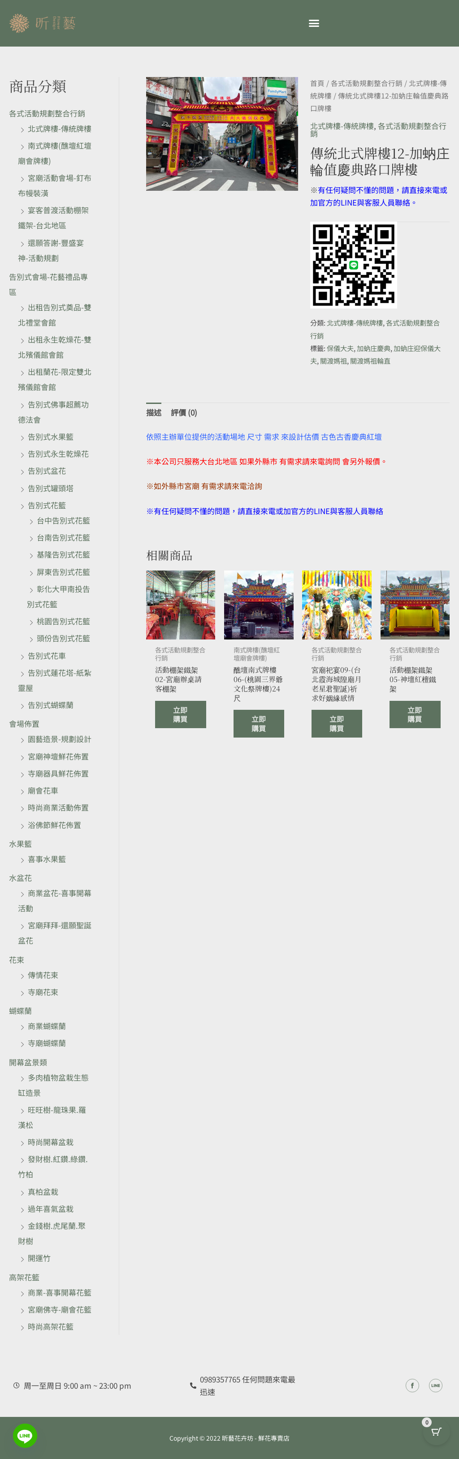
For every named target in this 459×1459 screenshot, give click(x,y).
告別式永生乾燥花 (58, 453)
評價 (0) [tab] (184, 412)
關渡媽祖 (333, 360)
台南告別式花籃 (63, 537)
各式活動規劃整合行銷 (47, 113)
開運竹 (39, 1257)
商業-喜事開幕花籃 (59, 1292)
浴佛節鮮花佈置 (54, 824)
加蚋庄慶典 (373, 348)
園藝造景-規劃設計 (59, 738)
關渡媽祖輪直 (370, 360)
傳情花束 (43, 974)
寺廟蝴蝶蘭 (47, 1042)
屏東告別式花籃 (63, 571)
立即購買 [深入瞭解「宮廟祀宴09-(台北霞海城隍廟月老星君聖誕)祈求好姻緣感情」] (333, 746)
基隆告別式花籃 (63, 554)
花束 (16, 959)
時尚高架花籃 (51, 1326)
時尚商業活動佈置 (58, 807)
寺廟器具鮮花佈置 (58, 773)
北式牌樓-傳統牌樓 (59, 128)
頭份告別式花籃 (63, 638)
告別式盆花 (47, 470)
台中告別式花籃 (63, 520)
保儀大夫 (340, 348)
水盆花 (20, 877)
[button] (313, 23)
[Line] (25, 1436)
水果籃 (20, 843)
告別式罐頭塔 (51, 487)
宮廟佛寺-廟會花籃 (59, 1309)
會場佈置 (24, 723)
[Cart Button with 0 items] (436, 1436)
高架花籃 (24, 1277)
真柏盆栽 (43, 1191)
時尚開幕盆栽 (51, 1141)
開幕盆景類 (28, 1062)
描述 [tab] (153, 412)
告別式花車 (47, 655)
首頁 (317, 83)
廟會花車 (43, 790)
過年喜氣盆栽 (51, 1208)
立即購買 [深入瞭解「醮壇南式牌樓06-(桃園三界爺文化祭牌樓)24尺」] (255, 737)
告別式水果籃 (51, 436)
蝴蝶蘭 (20, 1010)
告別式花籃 (47, 505)
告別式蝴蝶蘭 (51, 704)
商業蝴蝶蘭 (47, 1025)
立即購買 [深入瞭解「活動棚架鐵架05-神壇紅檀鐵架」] (411, 727)
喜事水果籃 (47, 858)
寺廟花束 (43, 991)
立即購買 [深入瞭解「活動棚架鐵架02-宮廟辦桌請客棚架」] (177, 727)
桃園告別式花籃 (63, 621)
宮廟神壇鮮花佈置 (58, 756)
